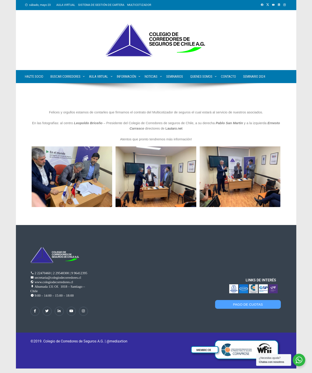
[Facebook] (35, 311)
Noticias (151, 77)
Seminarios (174, 77)
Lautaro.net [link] (174, 128)
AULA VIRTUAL (65, 5)
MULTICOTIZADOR (139, 5)
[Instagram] (83, 311)
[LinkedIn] (59, 311)
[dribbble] (71, 311)
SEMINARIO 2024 (254, 77)
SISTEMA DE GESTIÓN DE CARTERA (101, 5)
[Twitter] (47, 311)
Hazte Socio (34, 77)
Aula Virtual (98, 77)
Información (126, 77)
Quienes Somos (201, 77)
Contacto (228, 77)
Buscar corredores (65, 77)
